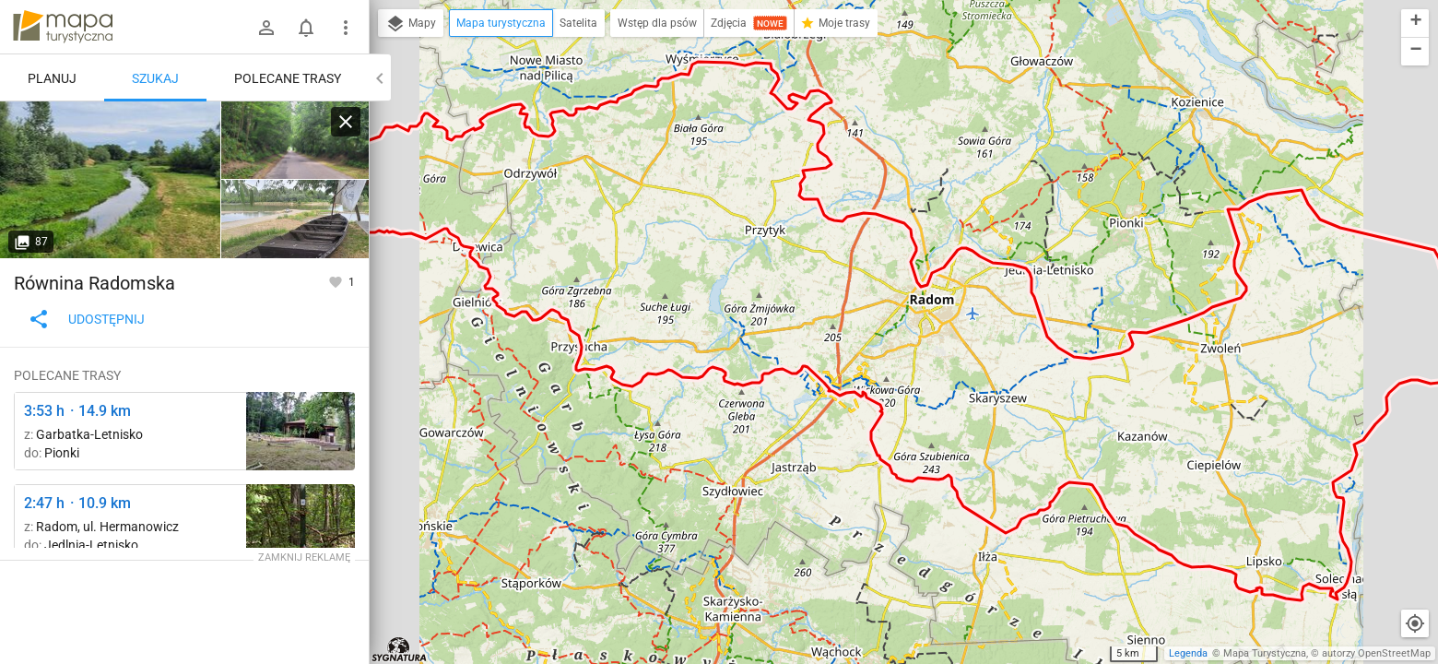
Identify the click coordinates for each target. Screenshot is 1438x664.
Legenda (1188, 653)
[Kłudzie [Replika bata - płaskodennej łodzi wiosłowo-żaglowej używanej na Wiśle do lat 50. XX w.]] (295, 219)
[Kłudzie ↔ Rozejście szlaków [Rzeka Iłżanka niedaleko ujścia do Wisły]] (110, 179)
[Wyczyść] (345, 121)
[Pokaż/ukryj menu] (345, 27)
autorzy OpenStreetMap (1376, 653)
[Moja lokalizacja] (1415, 623)
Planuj (52, 78)
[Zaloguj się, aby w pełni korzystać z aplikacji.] (337, 281)
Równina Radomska (94, 283)
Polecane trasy (287, 78)
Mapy (410, 24)
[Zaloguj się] (266, 27)
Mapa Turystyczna (1264, 653)
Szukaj (155, 78)
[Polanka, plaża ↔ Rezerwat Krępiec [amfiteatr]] (300, 431)
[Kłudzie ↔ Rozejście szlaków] (295, 140)
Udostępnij (86, 319)
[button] (1415, 23)
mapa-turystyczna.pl (62, 26)
